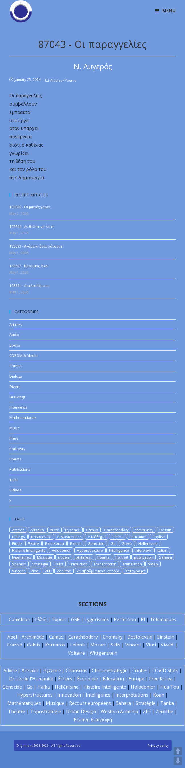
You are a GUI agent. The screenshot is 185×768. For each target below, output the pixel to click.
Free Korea (54, 543)
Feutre (33, 543)
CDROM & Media (23, 355)
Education (138, 536)
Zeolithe (64, 570)
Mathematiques (23, 417)
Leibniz (77, 645)
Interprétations (131, 695)
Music (14, 428)
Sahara (165, 557)
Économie (87, 679)
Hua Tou (169, 687)
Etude (17, 543)
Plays (14, 438)
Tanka (167, 703)
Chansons (76, 670)
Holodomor (61, 550)
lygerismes (21, 557)
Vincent (18, 570)
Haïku (44, 687)
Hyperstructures (35, 695)
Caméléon (19, 619)
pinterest (83, 557)
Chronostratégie (110, 670)
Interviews (18, 407)
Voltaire (76, 653)
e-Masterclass (69, 536)
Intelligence (119, 550)
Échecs (65, 679)
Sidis (115, 645)
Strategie (40, 564)
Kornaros (55, 645)
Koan (158, 695)
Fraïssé (14, 645)
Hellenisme (148, 543)
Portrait (121, 557)
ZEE (48, 570)
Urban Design (81, 711)
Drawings (17, 397)
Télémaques (163, 619)
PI (143, 619)
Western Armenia (119, 711)
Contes (15, 365)
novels (64, 557)
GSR (75, 619)
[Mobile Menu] (165, 10)
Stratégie (145, 703)
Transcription (105, 564)
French (76, 543)
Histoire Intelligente (29, 550)
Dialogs (15, 376)
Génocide (12, 687)
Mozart (98, 645)
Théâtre (16, 711)
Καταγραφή (135, 570)
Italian (162, 550)
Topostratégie (45, 711)
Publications (19, 469)
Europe (136, 679)
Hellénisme (67, 687)
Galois (33, 645)
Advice (10, 670)
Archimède (33, 637)
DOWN (178, 761)
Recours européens (90, 703)
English (159, 536)
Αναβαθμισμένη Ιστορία (98, 570)
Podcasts (17, 448)
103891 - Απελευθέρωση (29, 285)
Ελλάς (41, 619)
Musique (44, 557)
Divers (14, 386)
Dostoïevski (139, 637)
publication (143, 557)
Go (113, 543)
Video (153, 564)
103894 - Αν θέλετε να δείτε (31, 226)
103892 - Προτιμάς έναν (28, 265)
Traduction (78, 564)
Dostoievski (41, 536)
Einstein (165, 637)
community (144, 529)
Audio (14, 334)
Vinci (35, 570)
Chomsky (112, 637)
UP (178, 751)
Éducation (113, 679)
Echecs (118, 536)
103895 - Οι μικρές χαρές (29, 207)
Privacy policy (158, 745)
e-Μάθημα (97, 536)
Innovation (69, 695)
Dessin (165, 529)
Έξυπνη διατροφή (92, 719)
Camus (92, 529)
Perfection (125, 619)
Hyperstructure (90, 550)
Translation (132, 564)
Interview (143, 550)
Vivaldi (167, 645)
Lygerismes (97, 619)
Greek (127, 543)
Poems (70, 80)
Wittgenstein (103, 653)
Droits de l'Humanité (31, 679)
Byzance (72, 529)
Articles (56, 80)
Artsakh (37, 529)
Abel (12, 637)
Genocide (96, 543)
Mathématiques (24, 703)
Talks (13, 479)
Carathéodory (83, 637)
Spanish (19, 564)
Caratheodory (116, 529)
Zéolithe (164, 711)
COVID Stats (165, 670)
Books (14, 345)
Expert (59, 619)
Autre (54, 529)
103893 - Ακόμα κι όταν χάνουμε (35, 246)
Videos (15, 490)
